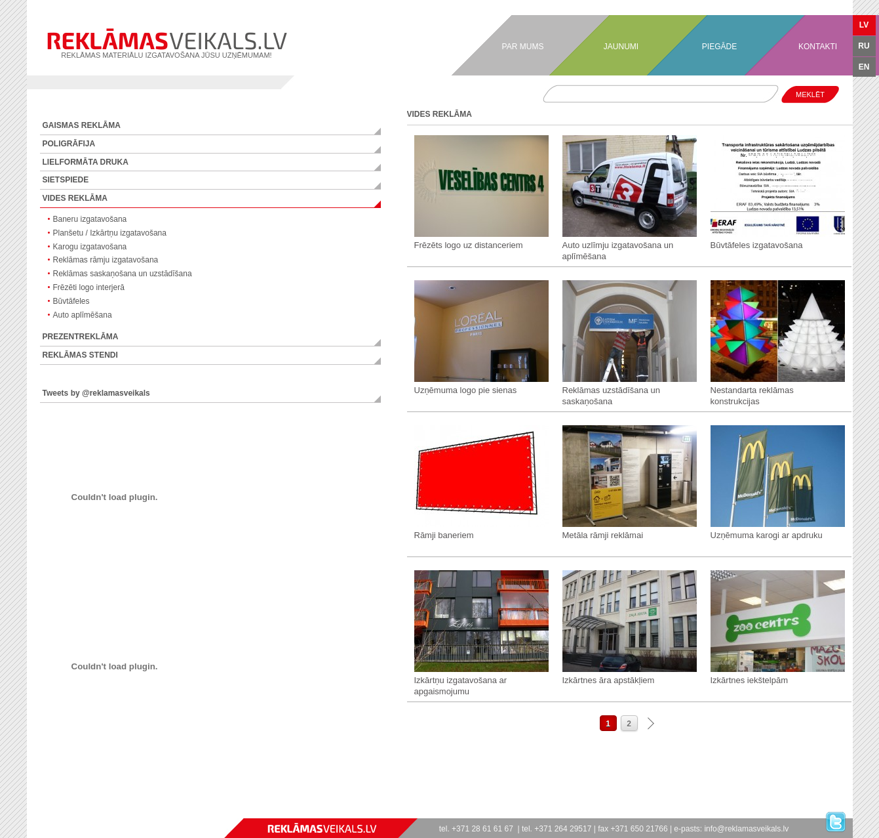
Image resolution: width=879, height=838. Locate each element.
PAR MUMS (523, 46)
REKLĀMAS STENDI (80, 355)
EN (864, 67)
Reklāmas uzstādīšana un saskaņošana (611, 395)
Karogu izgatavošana (90, 246)
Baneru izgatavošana (90, 219)
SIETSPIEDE (66, 179)
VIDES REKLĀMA (75, 198)
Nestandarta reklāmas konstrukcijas (752, 395)
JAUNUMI (621, 46)
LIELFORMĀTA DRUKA (85, 162)
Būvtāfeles (71, 301)
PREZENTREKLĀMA (81, 336)
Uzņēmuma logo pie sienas (465, 390)
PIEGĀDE (719, 46)
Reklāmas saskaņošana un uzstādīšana (122, 273)
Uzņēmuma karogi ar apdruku (767, 535)
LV (864, 25)
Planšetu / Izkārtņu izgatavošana (109, 233)
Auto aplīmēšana (82, 315)
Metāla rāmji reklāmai (603, 535)
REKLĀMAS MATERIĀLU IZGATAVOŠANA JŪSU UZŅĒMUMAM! (167, 43)
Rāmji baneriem (444, 535)
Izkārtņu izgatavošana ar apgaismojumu (460, 685)
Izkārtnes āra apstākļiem (608, 680)
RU (863, 46)
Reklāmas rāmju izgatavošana (106, 259)
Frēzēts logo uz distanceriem (468, 245)
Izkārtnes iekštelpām (750, 680)
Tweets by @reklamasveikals (96, 393)
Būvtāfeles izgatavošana (757, 245)
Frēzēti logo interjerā (89, 287)
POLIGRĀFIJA (69, 143)
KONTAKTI (817, 46)
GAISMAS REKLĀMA (82, 125)
